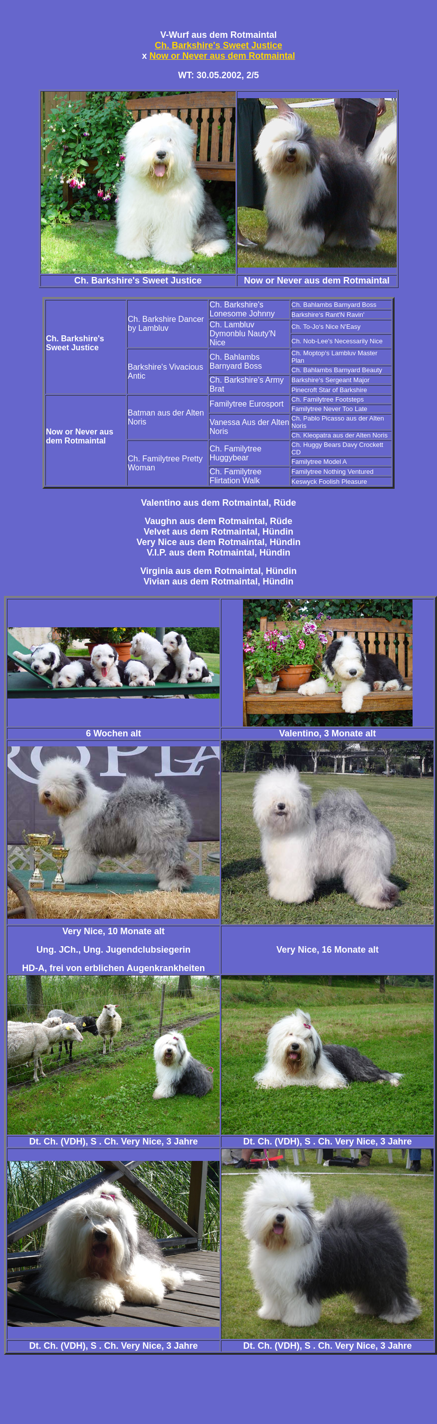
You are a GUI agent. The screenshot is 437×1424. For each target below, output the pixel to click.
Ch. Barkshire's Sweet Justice (218, 45)
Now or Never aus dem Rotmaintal (222, 56)
